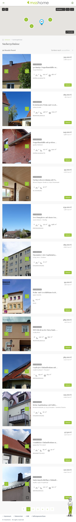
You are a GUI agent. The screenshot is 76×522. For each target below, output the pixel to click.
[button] (41, 22)
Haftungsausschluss (39, 516)
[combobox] (67, 50)
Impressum (7, 516)
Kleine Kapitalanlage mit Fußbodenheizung (48, 405)
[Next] (52, 509)
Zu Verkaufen (37, 64)
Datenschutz (19, 516)
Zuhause (7, 39)
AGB (27, 516)
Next (27, 71)
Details (68, 85)
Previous (6, 71)
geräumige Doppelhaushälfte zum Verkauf (48, 67)
